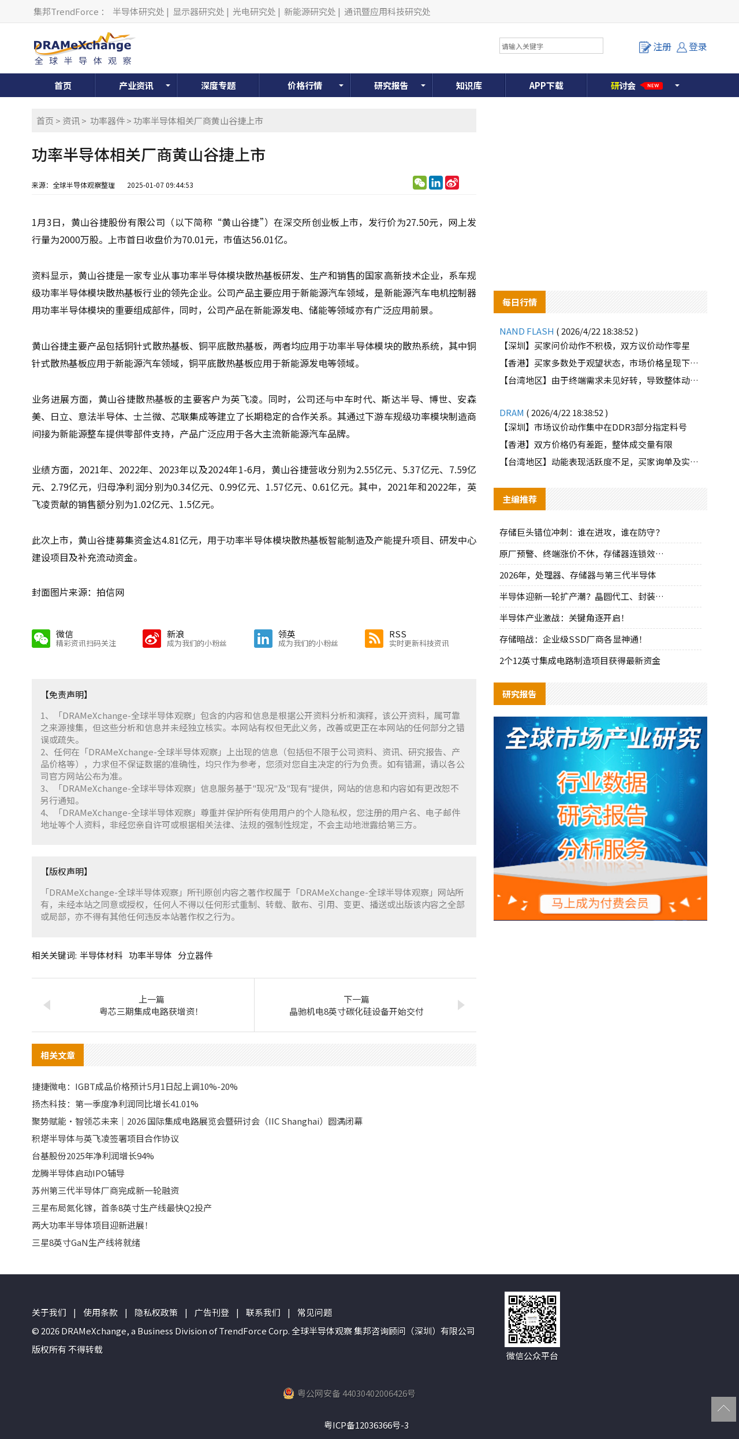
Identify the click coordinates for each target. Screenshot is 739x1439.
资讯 (71, 120)
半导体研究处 (139, 11)
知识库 (469, 85)
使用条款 (100, 1312)
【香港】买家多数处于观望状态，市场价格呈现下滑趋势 (600, 363)
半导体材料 (101, 955)
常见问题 (314, 1312)
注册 (655, 46)
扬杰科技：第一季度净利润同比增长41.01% (115, 1103)
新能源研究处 (310, 11)
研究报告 (391, 85)
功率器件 (107, 120)
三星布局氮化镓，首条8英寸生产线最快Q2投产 (122, 1207)
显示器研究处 (199, 11)
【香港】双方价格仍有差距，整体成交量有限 (586, 444)
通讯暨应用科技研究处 (387, 11)
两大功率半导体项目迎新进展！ (92, 1225)
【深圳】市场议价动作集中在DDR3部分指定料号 (593, 427)
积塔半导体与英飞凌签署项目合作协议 (105, 1138)
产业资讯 (136, 85)
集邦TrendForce (66, 11)
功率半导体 (150, 955)
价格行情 (305, 85)
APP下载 (546, 85)
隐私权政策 (156, 1312)
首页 (63, 85)
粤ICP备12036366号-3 (366, 1425)
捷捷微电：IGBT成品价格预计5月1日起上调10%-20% (135, 1086)
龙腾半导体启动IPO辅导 (78, 1173)
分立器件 (195, 955)
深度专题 (218, 85)
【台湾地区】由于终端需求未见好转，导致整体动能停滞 (600, 380)
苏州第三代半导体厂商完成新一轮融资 (105, 1190)
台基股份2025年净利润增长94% (93, 1155)
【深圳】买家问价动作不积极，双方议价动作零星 (594, 345)
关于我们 (49, 1312)
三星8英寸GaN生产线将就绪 (86, 1242)
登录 (692, 46)
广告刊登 (212, 1312)
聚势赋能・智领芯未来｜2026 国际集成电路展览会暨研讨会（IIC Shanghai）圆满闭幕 (197, 1121)
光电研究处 (254, 11)
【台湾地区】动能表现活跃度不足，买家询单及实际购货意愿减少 (600, 461)
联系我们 (263, 1312)
